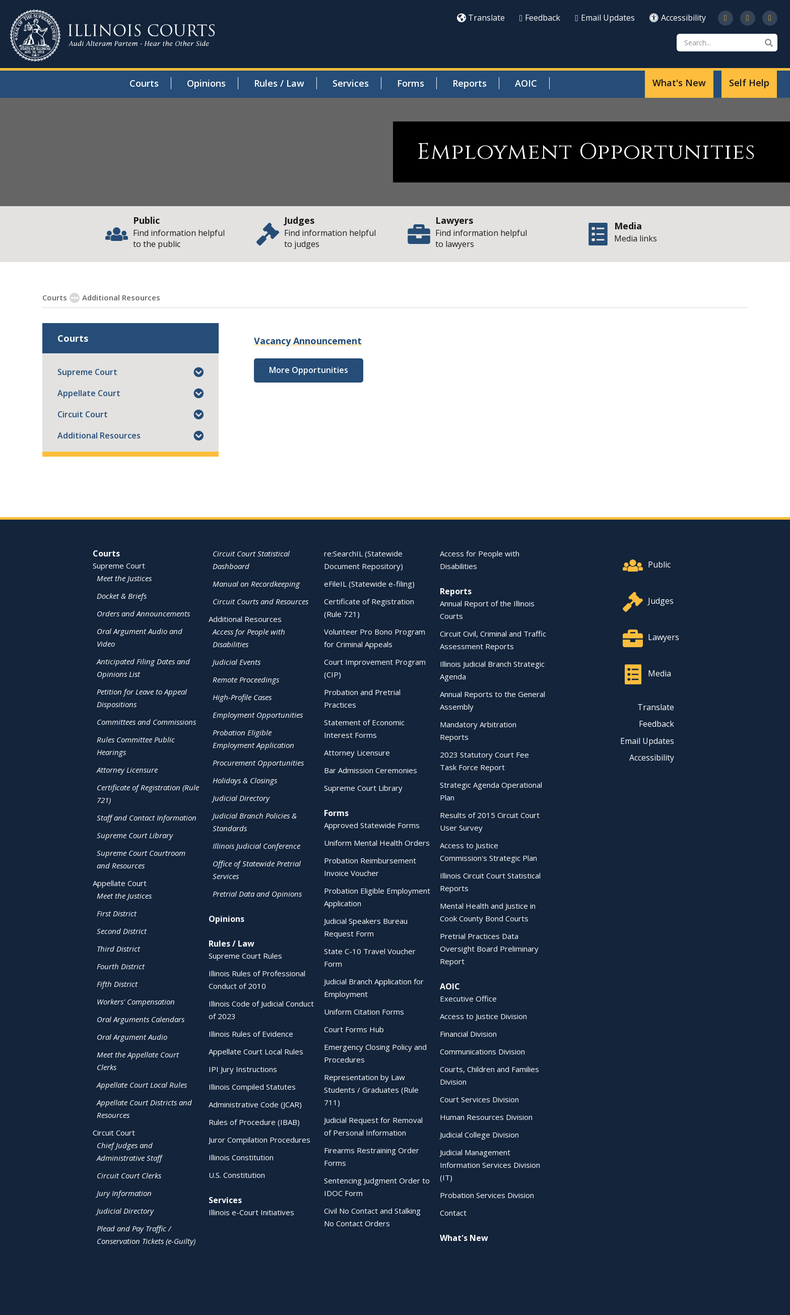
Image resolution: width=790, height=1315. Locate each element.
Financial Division (468, 1033)
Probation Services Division (487, 1194)
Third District (118, 948)
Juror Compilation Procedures (259, 1139)
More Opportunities (308, 369)
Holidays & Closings (245, 780)
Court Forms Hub (354, 1029)
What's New (679, 83)
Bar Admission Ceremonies (370, 770)
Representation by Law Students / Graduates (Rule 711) (371, 1089)
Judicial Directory (125, 1210)
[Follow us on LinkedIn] (769, 18)
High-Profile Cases (242, 697)
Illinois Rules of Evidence (251, 1033)
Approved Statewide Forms (372, 825)
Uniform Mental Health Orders (377, 842)
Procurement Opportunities (258, 762)
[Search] (727, 42)
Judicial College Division (479, 1134)
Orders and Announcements (143, 613)
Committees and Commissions (146, 721)
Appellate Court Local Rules (142, 1084)
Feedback (540, 17)
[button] (198, 371)
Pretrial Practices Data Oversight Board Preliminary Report (489, 948)
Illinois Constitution (241, 1157)
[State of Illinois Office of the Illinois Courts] (112, 35)
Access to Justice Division (483, 1016)
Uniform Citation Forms (364, 1011)
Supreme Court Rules (245, 955)
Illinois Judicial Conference (256, 845)
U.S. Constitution (237, 1174)
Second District (122, 930)
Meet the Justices (124, 578)
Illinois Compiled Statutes (252, 1086)
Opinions (206, 83)
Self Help (749, 83)
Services (351, 83)
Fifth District (117, 983)
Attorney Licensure (127, 769)
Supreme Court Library (135, 835)
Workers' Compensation (136, 1001)
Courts (144, 83)
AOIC (526, 83)
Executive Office (468, 998)
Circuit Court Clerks (129, 1175)
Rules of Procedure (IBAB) (254, 1121)
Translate (481, 17)
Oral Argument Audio (132, 1036)
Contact (453, 1212)
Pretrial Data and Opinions (257, 893)
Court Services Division (479, 1099)
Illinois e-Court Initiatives (251, 1212)
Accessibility (677, 17)
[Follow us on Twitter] (725, 18)
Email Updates (605, 17)
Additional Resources (99, 435)
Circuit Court (82, 413)
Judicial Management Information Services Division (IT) (490, 1164)
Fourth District (121, 966)
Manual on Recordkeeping (256, 583)
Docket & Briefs (122, 595)
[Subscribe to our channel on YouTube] (747, 18)
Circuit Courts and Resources (260, 601)
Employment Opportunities (213, 297)
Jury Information (124, 1192)
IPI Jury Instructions (243, 1068)
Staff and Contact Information (146, 817)
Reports (469, 83)
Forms (410, 83)
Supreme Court (87, 371)
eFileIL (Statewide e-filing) (369, 583)
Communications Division (482, 1051)
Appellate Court (88, 392)
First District (117, 913)
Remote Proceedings (246, 679)
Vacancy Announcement (308, 340)
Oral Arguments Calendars (140, 1019)
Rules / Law (279, 83)
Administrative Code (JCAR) (255, 1104)
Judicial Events (236, 661)
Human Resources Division (486, 1116)
